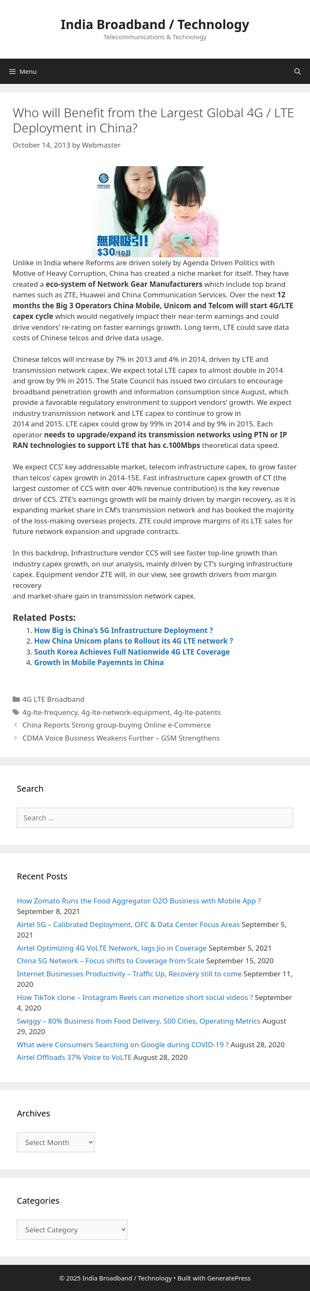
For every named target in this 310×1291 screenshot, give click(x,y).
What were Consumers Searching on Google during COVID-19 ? (123, 1044)
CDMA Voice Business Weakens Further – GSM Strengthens (121, 738)
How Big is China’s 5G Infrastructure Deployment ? (123, 630)
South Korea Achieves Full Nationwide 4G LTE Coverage (132, 652)
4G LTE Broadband (53, 699)
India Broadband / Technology (155, 24)
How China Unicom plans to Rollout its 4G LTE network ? (133, 641)
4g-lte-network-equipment (125, 712)
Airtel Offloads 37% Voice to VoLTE (74, 1057)
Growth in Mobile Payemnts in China (99, 662)
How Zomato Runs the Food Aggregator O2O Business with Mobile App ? (139, 901)
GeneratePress (229, 1278)
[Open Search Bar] (297, 71)
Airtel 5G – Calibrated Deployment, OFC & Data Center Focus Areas (128, 924)
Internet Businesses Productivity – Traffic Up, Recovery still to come (129, 973)
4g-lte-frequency (50, 712)
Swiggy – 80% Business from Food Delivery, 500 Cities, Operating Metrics (139, 1021)
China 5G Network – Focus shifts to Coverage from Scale (111, 960)
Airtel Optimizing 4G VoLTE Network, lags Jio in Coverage (112, 948)
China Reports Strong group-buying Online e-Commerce (116, 725)
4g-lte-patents (197, 712)
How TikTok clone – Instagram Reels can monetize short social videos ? (135, 997)
